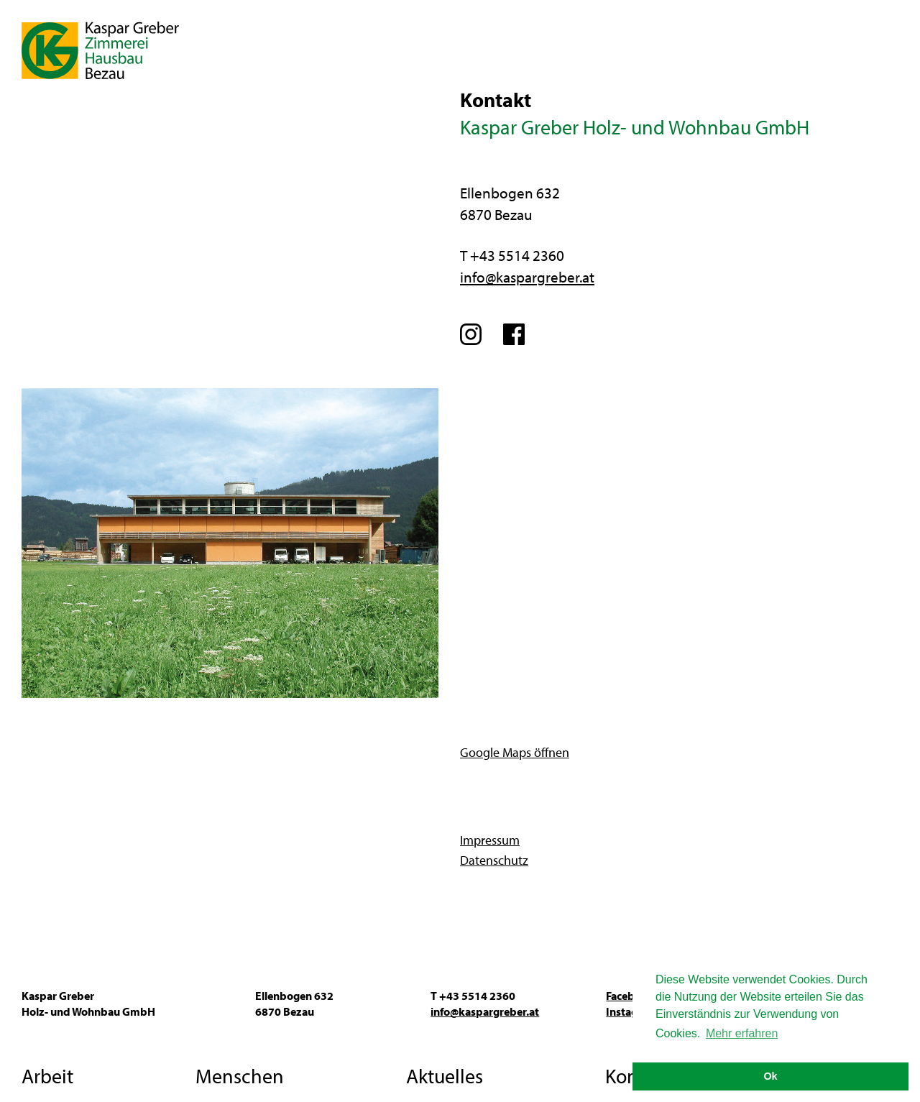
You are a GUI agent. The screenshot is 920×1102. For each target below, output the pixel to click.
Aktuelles (444, 1075)
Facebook (515, 334)
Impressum (490, 840)
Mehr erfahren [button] (742, 1033)
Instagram (472, 334)
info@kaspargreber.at (527, 276)
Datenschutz (494, 860)
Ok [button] (770, 1076)
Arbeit (47, 1075)
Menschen (240, 1075)
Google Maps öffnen (514, 752)
